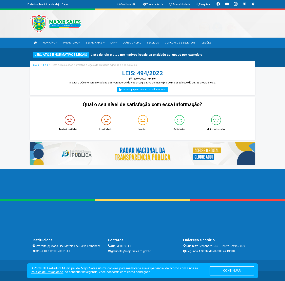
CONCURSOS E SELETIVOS (180, 42)
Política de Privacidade (47, 272)
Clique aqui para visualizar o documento (142, 89)
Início (36, 64)
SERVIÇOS (153, 42)
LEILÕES (206, 42)
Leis (45, 64)
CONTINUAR (232, 270)
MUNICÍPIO (50, 42)
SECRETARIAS (95, 42)
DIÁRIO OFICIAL (132, 42)
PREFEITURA (71, 42)
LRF (113, 42)
